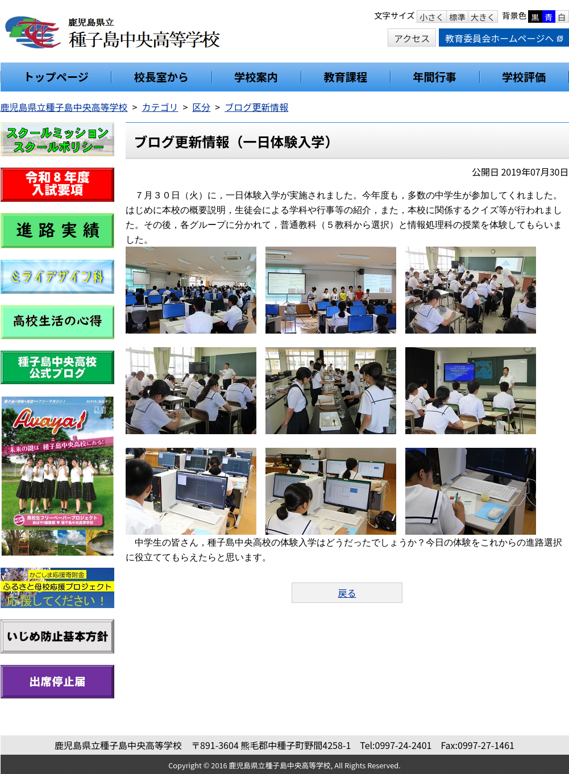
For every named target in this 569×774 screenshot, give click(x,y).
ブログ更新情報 (256, 107)
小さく (432, 17)
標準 (457, 17)
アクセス (412, 38)
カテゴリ (160, 107)
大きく (483, 17)
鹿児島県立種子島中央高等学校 (64, 107)
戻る (347, 593)
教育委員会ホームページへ (503, 38)
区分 (201, 107)
